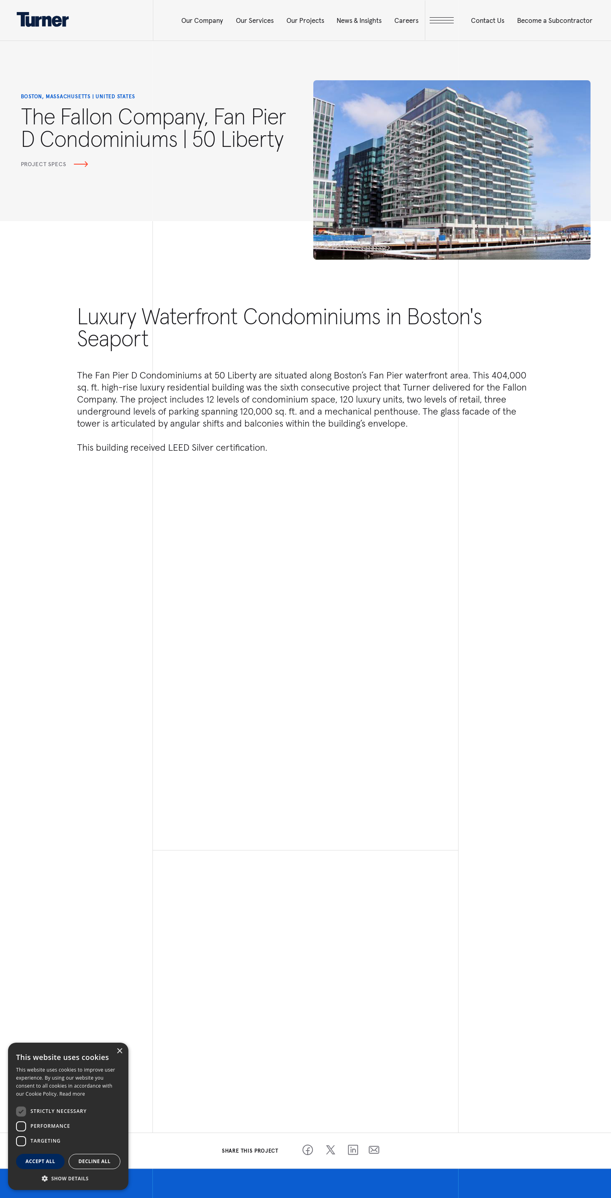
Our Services (255, 20)
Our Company (202, 20)
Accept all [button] (40, 1161)
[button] (68, 1178)
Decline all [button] (95, 1161)
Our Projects (305, 20)
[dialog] (68, 1116)
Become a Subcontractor (555, 20)
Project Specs (54, 164)
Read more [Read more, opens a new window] (72, 1093)
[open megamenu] (442, 20)
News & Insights (359, 20)
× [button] (119, 1051)
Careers (406, 20)
